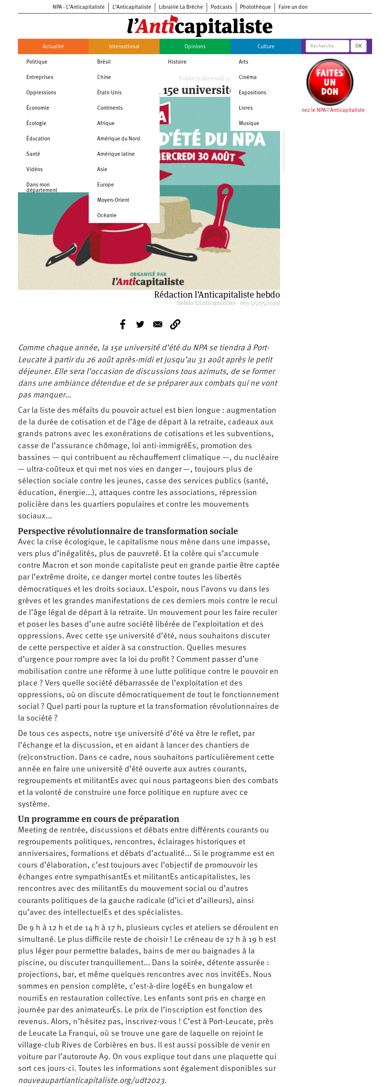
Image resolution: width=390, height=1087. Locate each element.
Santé (33, 154)
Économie (37, 108)
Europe (105, 185)
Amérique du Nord (118, 139)
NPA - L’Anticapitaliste (79, 7)
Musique (249, 124)
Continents (110, 108)
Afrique (106, 124)
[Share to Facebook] (122, 324)
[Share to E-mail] (157, 324)
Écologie (36, 124)
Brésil (104, 62)
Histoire (177, 62)
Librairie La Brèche (181, 7)
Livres (246, 108)
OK (358, 46)
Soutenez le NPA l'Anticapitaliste (326, 110)
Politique (36, 62)
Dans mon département (41, 187)
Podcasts (221, 7)
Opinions (195, 47)
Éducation (38, 139)
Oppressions (41, 93)
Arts (243, 62)
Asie (102, 170)
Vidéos (34, 170)
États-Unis (109, 93)
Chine (104, 77)
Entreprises (39, 77)
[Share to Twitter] (140, 324)
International (124, 47)
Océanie (106, 216)
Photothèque (255, 7)
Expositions (252, 93)
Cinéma (248, 77)
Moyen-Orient (113, 200)
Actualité (53, 47)
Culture (266, 47)
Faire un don (293, 7)
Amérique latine (116, 154)
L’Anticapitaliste (131, 7)
